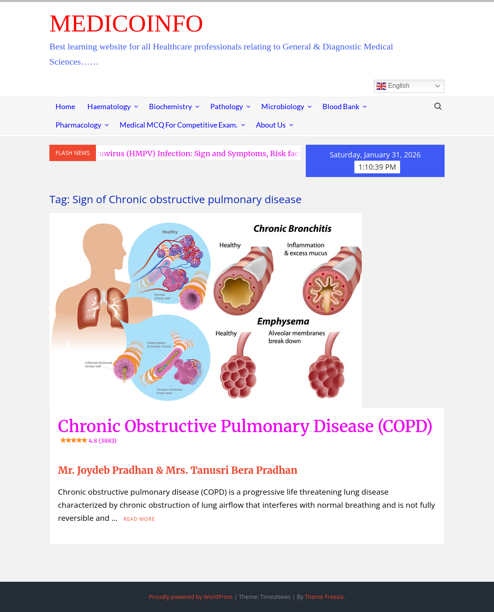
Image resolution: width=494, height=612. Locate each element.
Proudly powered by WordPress (191, 597)
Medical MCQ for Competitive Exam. (179, 124)
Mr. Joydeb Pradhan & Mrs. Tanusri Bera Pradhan (177, 470)
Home (65, 106)
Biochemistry (170, 106)
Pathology (226, 106)
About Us (271, 124)
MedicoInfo (126, 23)
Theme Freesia (324, 597)
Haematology (109, 106)
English (392, 86)
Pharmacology (78, 124)
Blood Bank (341, 106)
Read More (139, 519)
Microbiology (282, 106)
